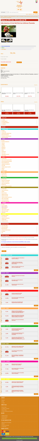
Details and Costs (4, 415)
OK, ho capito (19, 438)
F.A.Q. (3, 401)
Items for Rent (4, 409)
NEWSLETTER (3, 244)
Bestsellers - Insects (5, 272)
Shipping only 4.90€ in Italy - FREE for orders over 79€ (13, 20)
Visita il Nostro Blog (4, 225)
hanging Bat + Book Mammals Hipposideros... (29, 110)
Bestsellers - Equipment (5, 379)
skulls (18, 16)
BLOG (33, 14)
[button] (1, 92)
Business (3, 400)
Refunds (3, 423)
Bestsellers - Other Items (5, 326)
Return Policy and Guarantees (6, 422)
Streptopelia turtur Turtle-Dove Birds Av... (30, 93)
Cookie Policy (4, 426)
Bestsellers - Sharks (5, 308)
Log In (27, 14)
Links (2, 232)
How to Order (4, 407)
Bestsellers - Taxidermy (5, 361)
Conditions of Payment (5, 408)
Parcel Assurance (4, 416)
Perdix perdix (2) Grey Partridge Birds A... (18, 93)
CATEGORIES (3, 127)
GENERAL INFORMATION (5, 235)
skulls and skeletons (12, 16)
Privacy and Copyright (5, 425)
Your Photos (3, 231)
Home (2, 16)
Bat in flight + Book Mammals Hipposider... (6, 110)
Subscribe (4, 251)
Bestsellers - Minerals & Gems (6, 255)
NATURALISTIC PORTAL (5, 223)
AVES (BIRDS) (4, 49)
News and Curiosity (4, 228)
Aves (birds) (21, 16)
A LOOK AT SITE (3, 117)
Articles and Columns (4, 227)
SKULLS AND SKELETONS (6, 46)
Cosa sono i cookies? (19, 440)
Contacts (3, 402)
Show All (35, 84)
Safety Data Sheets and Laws (5, 229)
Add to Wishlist (3, 64)
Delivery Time (4, 418)
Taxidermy (5, 16)
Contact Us (30, 14)
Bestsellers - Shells (4, 290)
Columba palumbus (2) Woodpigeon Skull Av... (17, 110)
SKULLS (3, 47)
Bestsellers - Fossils (5, 343)
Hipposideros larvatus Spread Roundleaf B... (6, 93)
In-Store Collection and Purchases (7, 411)
